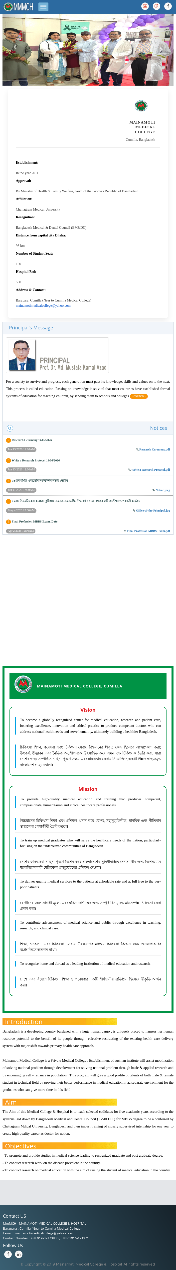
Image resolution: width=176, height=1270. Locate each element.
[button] (15, 47)
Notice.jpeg (163, 490)
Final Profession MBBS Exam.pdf (148, 531)
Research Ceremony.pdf (154, 449)
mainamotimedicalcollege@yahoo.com (43, 305)
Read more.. (139, 396)
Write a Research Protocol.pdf (150, 469)
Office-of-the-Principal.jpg (153, 510)
